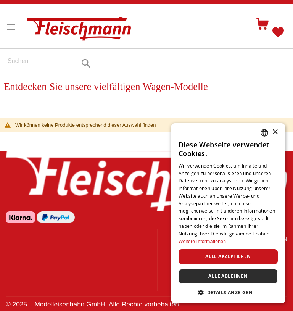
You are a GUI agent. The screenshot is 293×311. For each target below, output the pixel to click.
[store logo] (82, 25)
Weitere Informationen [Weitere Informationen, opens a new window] (202, 241)
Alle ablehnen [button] (228, 276)
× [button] (275, 132)
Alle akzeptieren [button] (228, 256)
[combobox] (41, 61)
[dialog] (228, 213)
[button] (228, 292)
